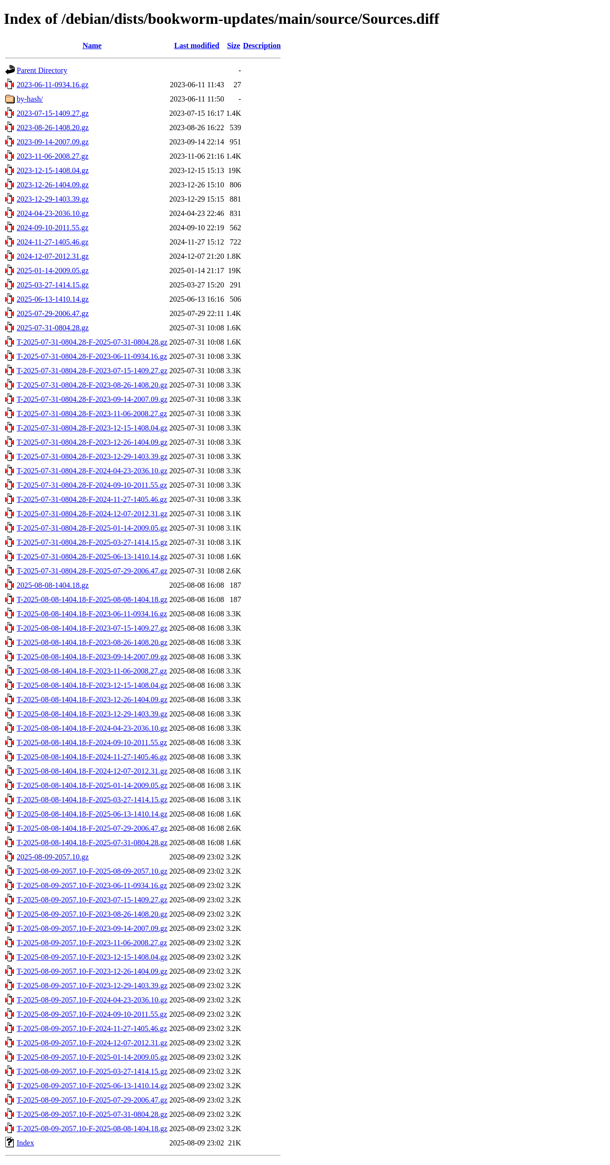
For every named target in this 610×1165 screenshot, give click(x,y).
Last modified (196, 45)
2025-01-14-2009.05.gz (53, 270)
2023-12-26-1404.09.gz (53, 185)
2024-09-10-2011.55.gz (53, 228)
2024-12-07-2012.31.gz (53, 256)
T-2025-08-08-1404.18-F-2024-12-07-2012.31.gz (92, 771)
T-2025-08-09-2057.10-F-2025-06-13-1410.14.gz (92, 1086)
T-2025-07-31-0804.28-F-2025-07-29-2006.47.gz (92, 571)
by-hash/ (30, 99)
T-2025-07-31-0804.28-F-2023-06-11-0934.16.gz (92, 356)
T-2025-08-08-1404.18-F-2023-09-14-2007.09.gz (92, 657)
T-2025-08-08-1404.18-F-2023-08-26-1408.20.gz (92, 642)
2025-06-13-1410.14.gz (53, 299)
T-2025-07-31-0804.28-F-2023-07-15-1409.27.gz (92, 371)
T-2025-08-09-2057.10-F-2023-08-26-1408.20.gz (92, 914)
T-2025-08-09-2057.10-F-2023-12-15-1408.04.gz (92, 957)
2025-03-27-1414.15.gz (53, 285)
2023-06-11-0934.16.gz (53, 85)
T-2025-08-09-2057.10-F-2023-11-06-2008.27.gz (92, 943)
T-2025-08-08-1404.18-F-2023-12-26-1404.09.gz (92, 699)
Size (233, 45)
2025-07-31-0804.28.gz (53, 328)
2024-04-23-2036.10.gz (53, 213)
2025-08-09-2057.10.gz (53, 857)
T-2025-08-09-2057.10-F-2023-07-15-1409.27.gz (92, 900)
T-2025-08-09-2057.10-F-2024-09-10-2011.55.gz (92, 1014)
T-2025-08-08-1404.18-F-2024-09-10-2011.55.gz (92, 742)
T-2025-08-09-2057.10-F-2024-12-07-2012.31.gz (92, 1043)
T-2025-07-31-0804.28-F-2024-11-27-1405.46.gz (92, 499)
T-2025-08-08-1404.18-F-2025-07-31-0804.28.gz (92, 842)
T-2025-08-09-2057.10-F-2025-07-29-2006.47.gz (92, 1100)
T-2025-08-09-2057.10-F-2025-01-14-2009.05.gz (92, 1057)
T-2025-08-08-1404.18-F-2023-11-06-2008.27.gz (92, 671)
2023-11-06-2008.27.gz (53, 156)
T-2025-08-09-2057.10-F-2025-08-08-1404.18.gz (92, 1128)
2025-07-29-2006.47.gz (53, 313)
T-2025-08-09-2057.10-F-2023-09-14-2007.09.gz (92, 928)
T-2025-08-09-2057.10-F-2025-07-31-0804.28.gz (92, 1114)
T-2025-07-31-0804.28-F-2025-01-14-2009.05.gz (92, 528)
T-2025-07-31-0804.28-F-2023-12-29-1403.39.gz (92, 456)
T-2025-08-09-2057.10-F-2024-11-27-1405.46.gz (92, 1028)
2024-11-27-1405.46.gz (53, 242)
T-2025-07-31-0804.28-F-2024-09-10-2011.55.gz (92, 485)
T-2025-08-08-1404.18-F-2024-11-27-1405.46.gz (92, 757)
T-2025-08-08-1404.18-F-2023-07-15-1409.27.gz (92, 628)
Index (25, 1143)
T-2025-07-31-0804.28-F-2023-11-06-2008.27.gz (92, 413)
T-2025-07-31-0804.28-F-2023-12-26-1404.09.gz (92, 442)
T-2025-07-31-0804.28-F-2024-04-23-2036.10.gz (92, 471)
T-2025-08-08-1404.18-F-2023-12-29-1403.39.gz (92, 714)
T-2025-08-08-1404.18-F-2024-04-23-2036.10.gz (92, 728)
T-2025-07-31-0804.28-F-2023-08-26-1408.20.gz (92, 385)
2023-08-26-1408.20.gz (53, 127)
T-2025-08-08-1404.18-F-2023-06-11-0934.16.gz (92, 614)
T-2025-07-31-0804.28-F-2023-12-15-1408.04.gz (92, 428)
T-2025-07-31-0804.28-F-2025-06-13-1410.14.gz (92, 556)
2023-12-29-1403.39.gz (53, 199)
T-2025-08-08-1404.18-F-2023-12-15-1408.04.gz (92, 685)
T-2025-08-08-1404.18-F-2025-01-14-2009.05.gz (92, 785)
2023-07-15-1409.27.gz (53, 113)
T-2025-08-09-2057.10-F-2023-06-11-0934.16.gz (92, 885)
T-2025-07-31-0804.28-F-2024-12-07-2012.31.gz (92, 514)
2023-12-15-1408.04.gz (53, 170)
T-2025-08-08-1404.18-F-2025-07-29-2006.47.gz (92, 828)
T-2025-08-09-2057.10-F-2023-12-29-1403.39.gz (92, 985)
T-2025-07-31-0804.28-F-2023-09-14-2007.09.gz (92, 399)
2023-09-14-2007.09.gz (53, 142)
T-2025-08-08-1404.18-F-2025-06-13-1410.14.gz (92, 814)
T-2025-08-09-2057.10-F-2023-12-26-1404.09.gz (92, 971)
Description (262, 45)
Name (92, 45)
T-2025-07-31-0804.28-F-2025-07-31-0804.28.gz (92, 342)
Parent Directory (42, 70)
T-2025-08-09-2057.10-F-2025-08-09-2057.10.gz (92, 871)
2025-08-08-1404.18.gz (53, 585)
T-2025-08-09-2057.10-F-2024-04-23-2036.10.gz (92, 1000)
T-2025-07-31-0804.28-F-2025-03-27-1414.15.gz (92, 542)
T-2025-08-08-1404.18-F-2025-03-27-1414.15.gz (92, 800)
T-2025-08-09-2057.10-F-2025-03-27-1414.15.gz (92, 1071)
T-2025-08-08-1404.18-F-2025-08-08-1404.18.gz (92, 599)
